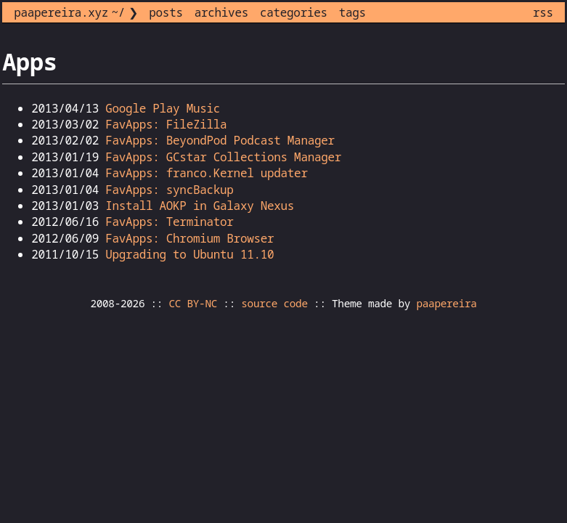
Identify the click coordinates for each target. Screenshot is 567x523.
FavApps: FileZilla (166, 124)
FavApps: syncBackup (169, 190)
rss (543, 12)
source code (274, 303)
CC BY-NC (193, 303)
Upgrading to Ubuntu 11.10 (189, 254)
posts (165, 12)
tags (352, 12)
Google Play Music (162, 108)
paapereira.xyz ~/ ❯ (75, 12)
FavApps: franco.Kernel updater (206, 173)
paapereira (446, 303)
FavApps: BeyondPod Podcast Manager (220, 140)
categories (293, 12)
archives (221, 12)
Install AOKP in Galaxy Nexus (199, 206)
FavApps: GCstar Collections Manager (223, 157)
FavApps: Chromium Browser (189, 238)
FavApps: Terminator (169, 222)
